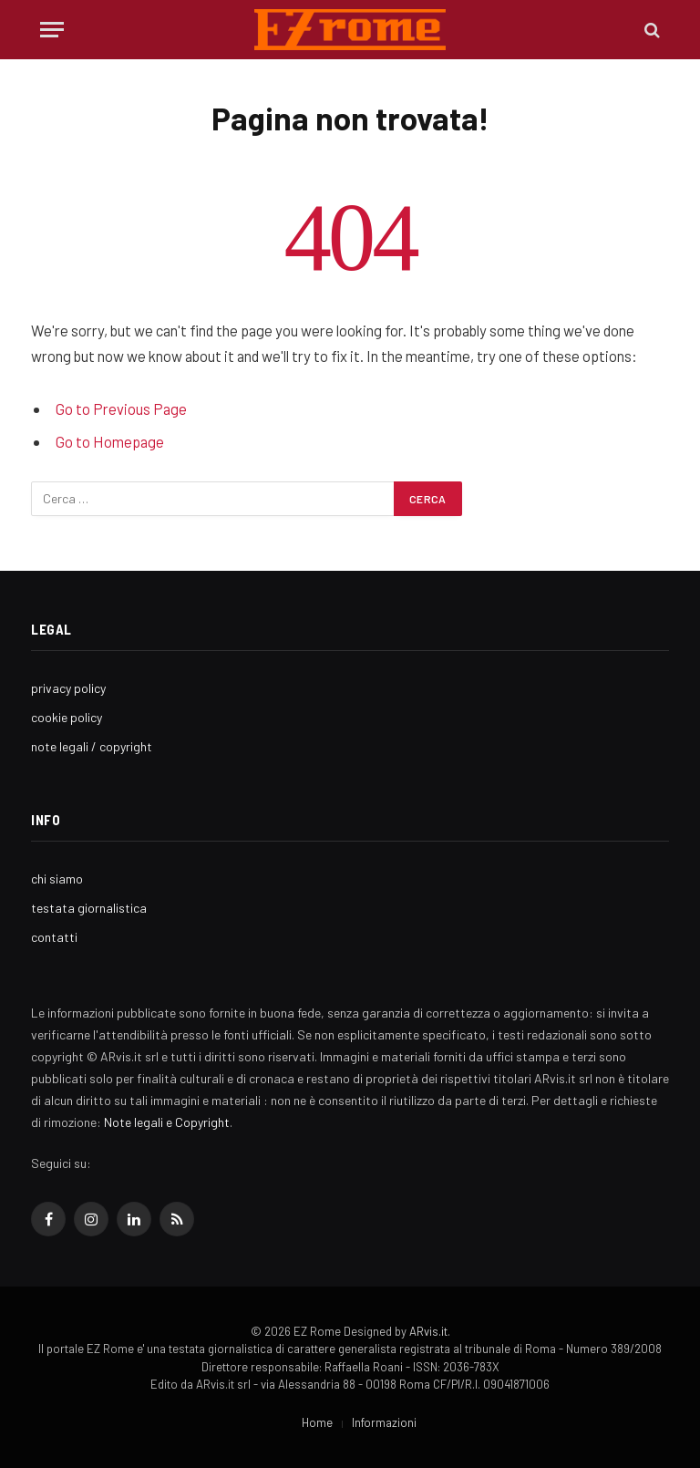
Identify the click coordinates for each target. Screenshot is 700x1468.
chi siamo (57, 878)
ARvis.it (428, 1331)
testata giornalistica (89, 907)
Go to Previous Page (121, 408)
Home (317, 1422)
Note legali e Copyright (167, 1122)
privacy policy (68, 688)
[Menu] (52, 29)
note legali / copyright (91, 746)
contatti (54, 937)
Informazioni (384, 1422)
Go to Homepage (110, 441)
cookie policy (66, 717)
